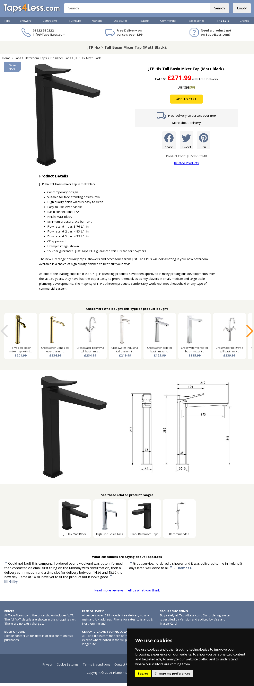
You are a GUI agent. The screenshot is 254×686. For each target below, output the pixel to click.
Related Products (186, 166)
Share (169, 143)
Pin (203, 143)
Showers (25, 24)
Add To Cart (186, 102)
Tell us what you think (143, 593)
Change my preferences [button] (172, 673)
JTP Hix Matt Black (88, 61)
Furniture (75, 24)
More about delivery (186, 126)
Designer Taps (60, 61)
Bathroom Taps (36, 61)
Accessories (196, 24)
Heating (144, 24)
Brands (244, 24)
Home (6, 61)
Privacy (47, 668)
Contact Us (122, 668)
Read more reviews (108, 593)
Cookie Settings (68, 668)
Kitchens (97, 24)
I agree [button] (143, 673)
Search (218, 10)
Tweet (186, 143)
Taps (7, 24)
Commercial (168, 24)
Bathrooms (50, 24)
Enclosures (121, 24)
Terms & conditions (96, 668)
